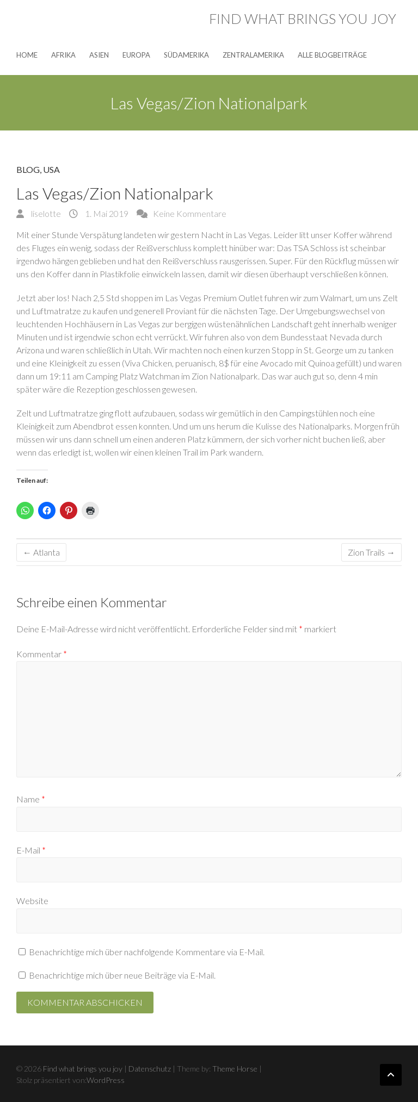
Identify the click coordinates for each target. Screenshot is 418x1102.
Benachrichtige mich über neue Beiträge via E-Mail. (122, 975)
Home (27, 55)
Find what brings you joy (302, 18)
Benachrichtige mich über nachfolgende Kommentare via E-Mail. (147, 952)
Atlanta (41, 552)
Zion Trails (371, 552)
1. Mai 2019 (105, 213)
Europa (136, 55)
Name (30, 799)
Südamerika (186, 55)
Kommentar (41, 654)
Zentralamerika (253, 55)
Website (32, 900)
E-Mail (31, 850)
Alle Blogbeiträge (332, 55)
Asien (99, 55)
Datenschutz (149, 1068)
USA (51, 169)
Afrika (63, 55)
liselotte (45, 213)
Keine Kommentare (189, 213)
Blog (28, 169)
